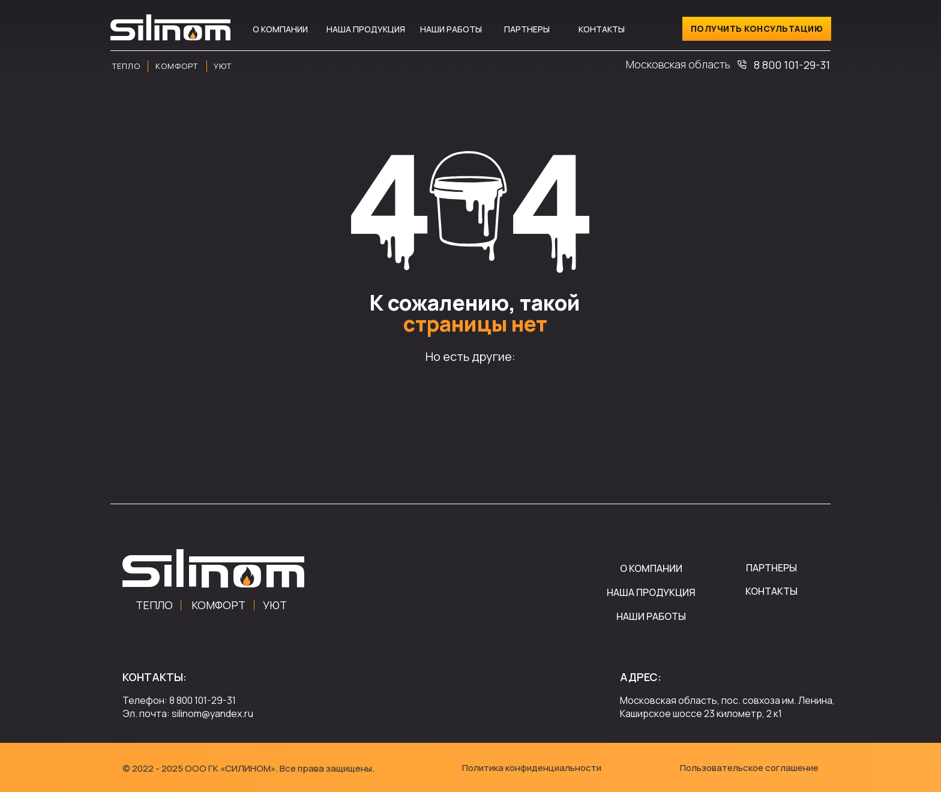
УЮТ (275, 605)
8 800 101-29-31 (792, 65)
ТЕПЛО (154, 605)
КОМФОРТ (218, 605)
